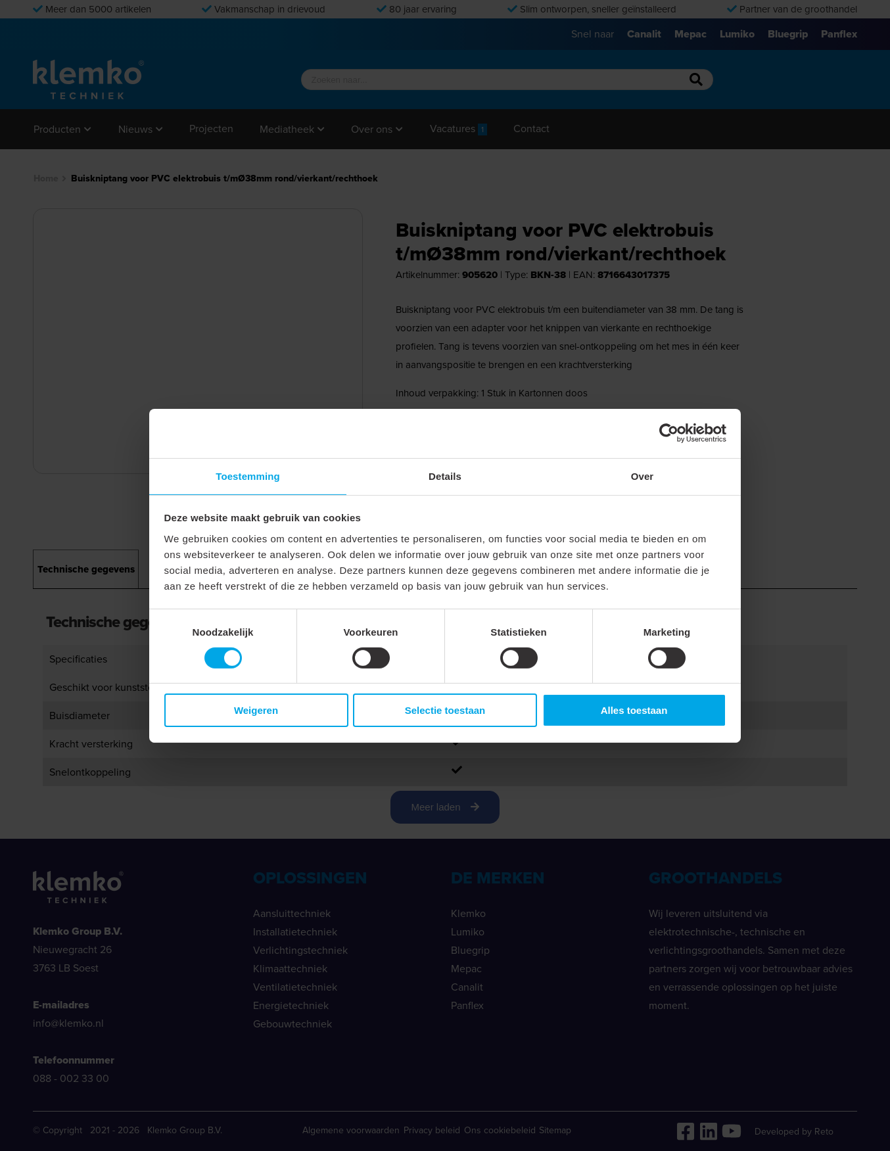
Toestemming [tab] (248, 475)
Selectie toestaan (445, 710)
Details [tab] (445, 475)
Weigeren (256, 710)
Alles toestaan (634, 710)
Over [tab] (642, 475)
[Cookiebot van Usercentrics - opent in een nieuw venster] (668, 432)
